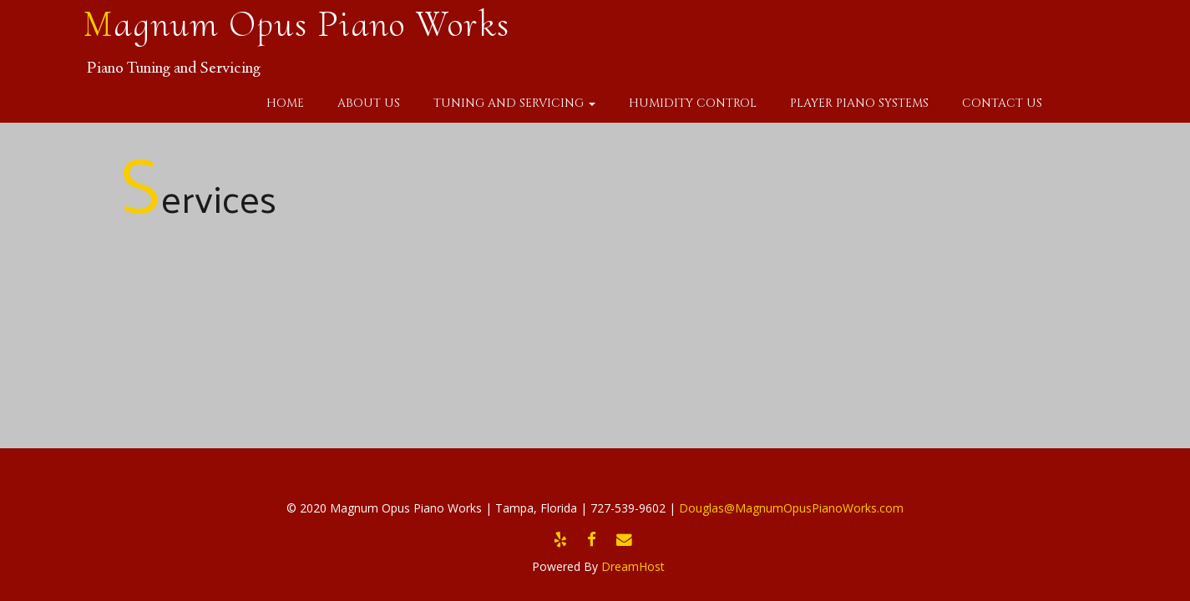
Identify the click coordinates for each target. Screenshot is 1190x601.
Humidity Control (693, 103)
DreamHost (633, 566)
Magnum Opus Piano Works (296, 24)
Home (285, 103)
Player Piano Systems (859, 103)
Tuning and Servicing (514, 103)
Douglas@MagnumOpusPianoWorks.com (791, 508)
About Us (368, 103)
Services (197, 197)
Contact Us (1002, 103)
